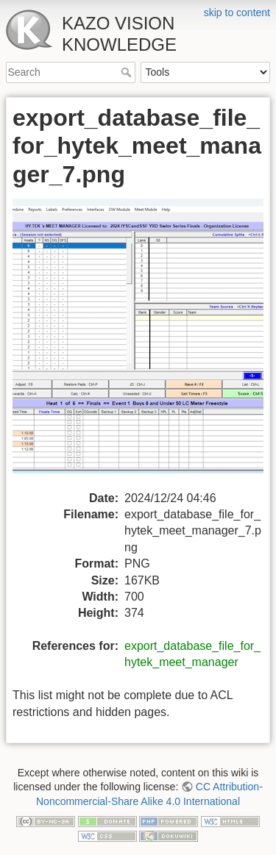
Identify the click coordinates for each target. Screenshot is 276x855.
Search (128, 72)
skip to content (237, 12)
